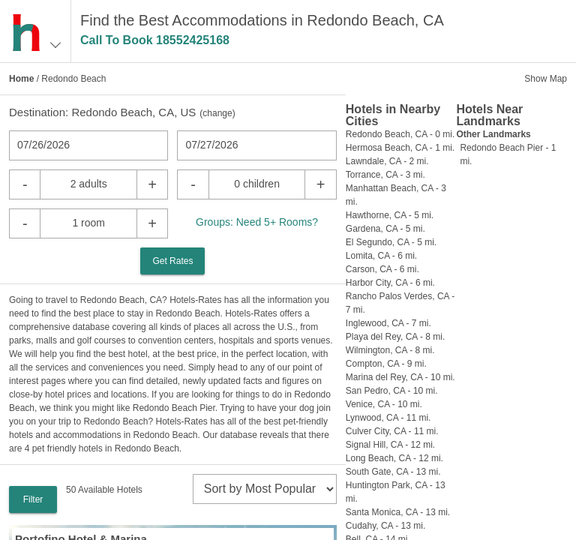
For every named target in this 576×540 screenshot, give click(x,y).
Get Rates (172, 261)
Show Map (545, 79)
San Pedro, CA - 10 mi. (392, 391)
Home (21, 79)
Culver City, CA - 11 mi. (392, 431)
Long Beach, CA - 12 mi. (394, 458)
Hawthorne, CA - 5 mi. (390, 215)
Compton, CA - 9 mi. (386, 363)
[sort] (265, 489)
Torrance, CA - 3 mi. (385, 175)
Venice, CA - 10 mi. (384, 404)
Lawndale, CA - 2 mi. (387, 161)
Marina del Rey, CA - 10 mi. (400, 377)
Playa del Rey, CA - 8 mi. (396, 337)
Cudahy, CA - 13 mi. (386, 525)
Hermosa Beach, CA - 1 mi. (400, 147)
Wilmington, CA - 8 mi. (390, 350)
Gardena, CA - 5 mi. (385, 229)
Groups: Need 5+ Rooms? (257, 222)
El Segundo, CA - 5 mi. (391, 242)
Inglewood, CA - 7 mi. (388, 323)
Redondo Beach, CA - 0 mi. (400, 134)
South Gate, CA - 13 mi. (393, 471)
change (217, 113)
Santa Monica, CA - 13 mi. (398, 512)
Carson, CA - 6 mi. (382, 269)
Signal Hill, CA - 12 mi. (390, 445)
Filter (33, 499)
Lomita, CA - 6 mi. (381, 255)
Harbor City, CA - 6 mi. (390, 283)
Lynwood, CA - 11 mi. (388, 417)
